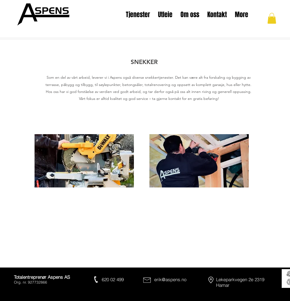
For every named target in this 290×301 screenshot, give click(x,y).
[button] (271, 18)
